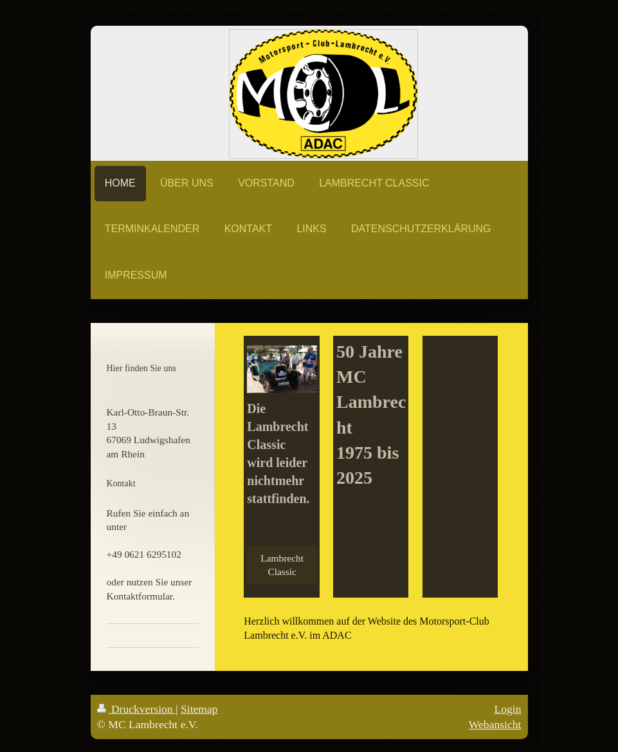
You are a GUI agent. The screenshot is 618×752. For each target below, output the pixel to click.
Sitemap (199, 708)
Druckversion (136, 708)
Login (507, 708)
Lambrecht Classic (282, 565)
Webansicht (495, 724)
